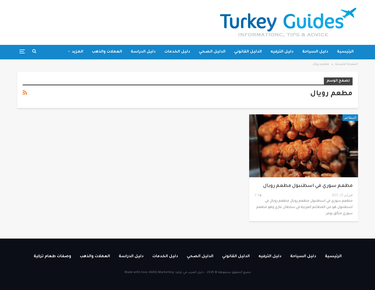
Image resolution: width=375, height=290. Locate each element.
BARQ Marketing (161, 272)
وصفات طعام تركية (64, 52)
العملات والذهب (107, 52)
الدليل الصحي (212, 52)
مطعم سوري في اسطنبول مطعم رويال (308, 186)
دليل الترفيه (282, 52)
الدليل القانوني (248, 52)
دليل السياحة (315, 52)
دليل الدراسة (143, 52)
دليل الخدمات (177, 52)
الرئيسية (345, 52)
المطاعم (350, 118)
